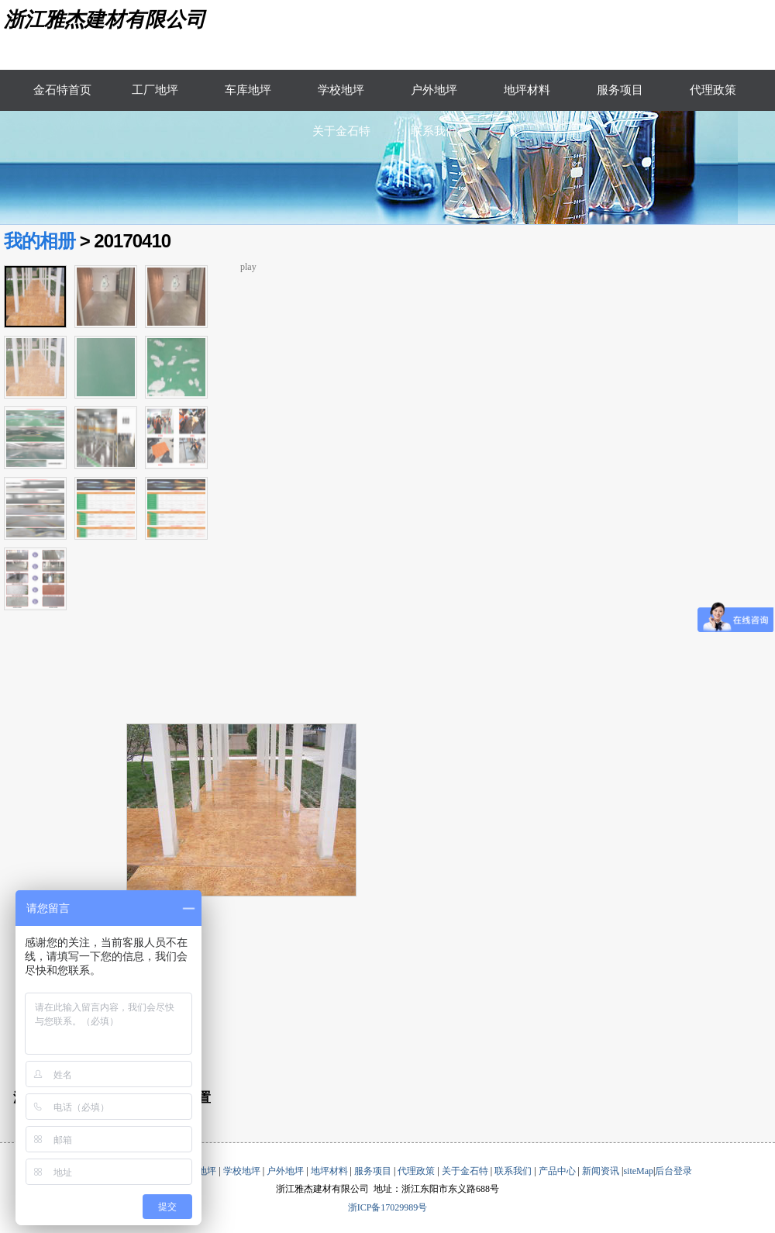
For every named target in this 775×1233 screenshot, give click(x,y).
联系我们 (434, 131)
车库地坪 (248, 90)
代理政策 (713, 90)
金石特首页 (62, 90)
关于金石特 (341, 131)
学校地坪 (341, 90)
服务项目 (620, 90)
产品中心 (557, 1171)
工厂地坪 (155, 90)
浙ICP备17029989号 (388, 1207)
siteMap (638, 1171)
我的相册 (39, 240)
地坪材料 (527, 90)
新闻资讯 (600, 1171)
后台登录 (673, 1171)
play (248, 266)
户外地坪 (434, 90)
